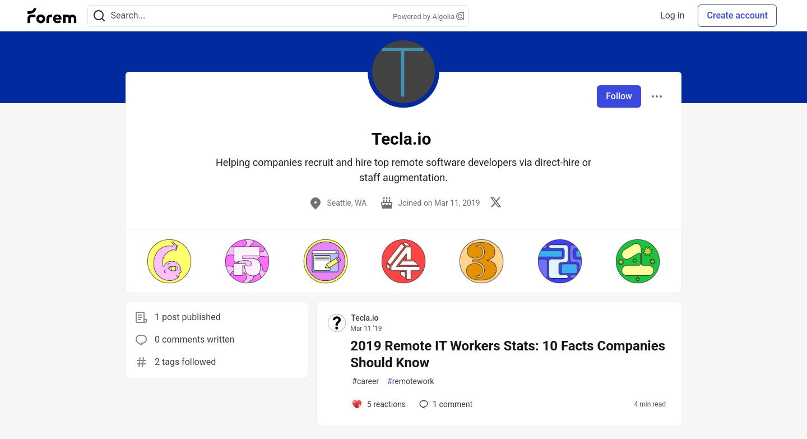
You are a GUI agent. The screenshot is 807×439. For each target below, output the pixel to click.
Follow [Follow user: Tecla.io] (619, 96)
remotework (410, 381)
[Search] (99, 16)
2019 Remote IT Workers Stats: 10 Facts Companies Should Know (507, 354)
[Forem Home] (52, 15)
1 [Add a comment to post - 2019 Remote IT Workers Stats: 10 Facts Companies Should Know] (444, 404)
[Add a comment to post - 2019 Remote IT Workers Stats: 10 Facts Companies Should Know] (378, 404)
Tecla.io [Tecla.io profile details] (364, 317)
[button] (168, 261)
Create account (737, 15)
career (365, 381)
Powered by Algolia (429, 16)
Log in (672, 15)
